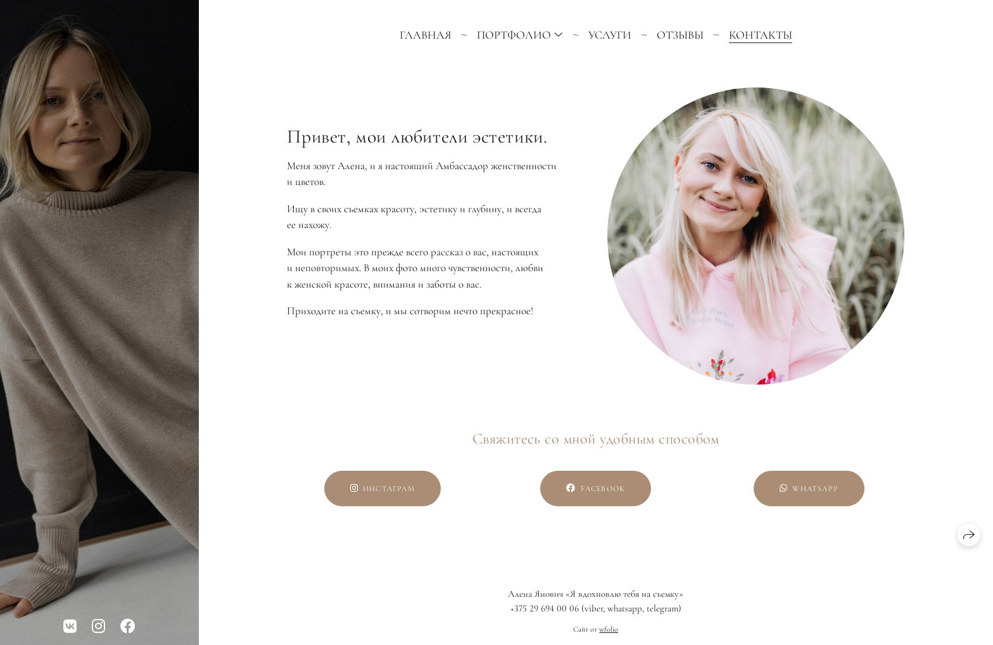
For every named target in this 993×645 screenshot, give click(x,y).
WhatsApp (809, 488)
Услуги (609, 35)
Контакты (760, 35)
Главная (426, 35)
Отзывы (680, 35)
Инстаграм (382, 488)
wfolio (608, 629)
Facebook (595, 488)
